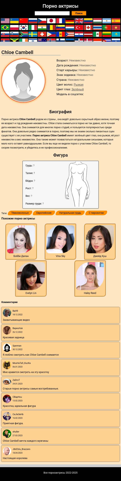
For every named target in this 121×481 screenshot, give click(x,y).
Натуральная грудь (70, 212)
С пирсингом (96, 212)
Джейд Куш (100, 256)
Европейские (43, 212)
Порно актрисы (60, 6)
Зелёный (77, 89)
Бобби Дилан (21, 256)
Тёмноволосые (20, 212)
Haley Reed (90, 293)
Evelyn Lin (30, 293)
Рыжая (78, 84)
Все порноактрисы (54, 472)
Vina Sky (60, 256)
